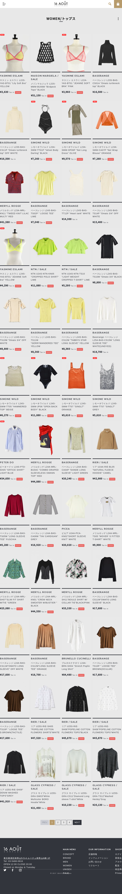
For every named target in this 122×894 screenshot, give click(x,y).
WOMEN (67, 865)
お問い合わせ (95, 862)
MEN (65, 862)
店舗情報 (92, 854)
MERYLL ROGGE (10, 206)
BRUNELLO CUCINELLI (76, 658)
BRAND (67, 858)
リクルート (94, 865)
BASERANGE (101, 75)
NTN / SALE (39, 269)
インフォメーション (98, 858)
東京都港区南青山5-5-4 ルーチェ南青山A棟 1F (27, 858)
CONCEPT (68, 854)
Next (77, 822)
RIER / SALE (100, 462)
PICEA (66, 528)
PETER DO (7, 462)
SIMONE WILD (40, 142)
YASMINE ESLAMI (11, 75)
